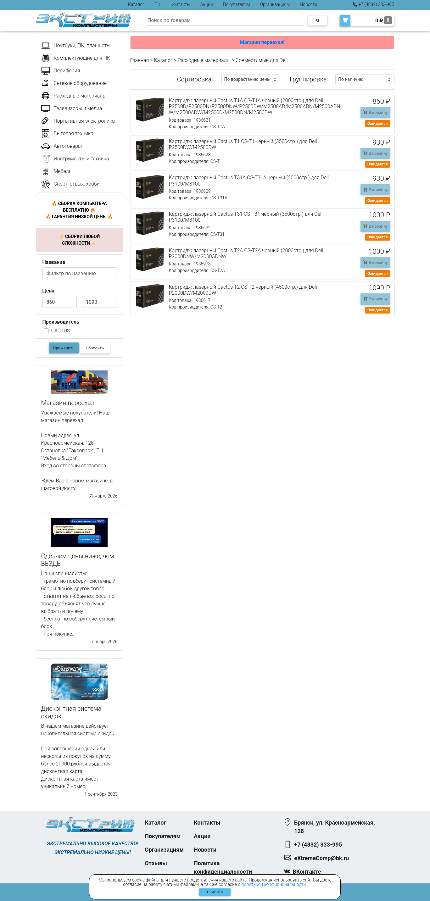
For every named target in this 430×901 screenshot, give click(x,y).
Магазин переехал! (262, 42)
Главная (139, 60)
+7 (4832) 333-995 (373, 4)
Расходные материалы (204, 60)
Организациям (275, 4)
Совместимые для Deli (262, 60)
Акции (206, 4)
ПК (157, 4)
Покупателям (236, 4)
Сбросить (95, 348)
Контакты (180, 4)
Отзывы (156, 863)
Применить (64, 348)
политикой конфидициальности (273, 884)
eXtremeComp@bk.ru (321, 858)
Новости (308, 4)
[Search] (225, 20)
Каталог (136, 4)
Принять (215, 892)
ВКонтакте (307, 871)
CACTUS (60, 331)
